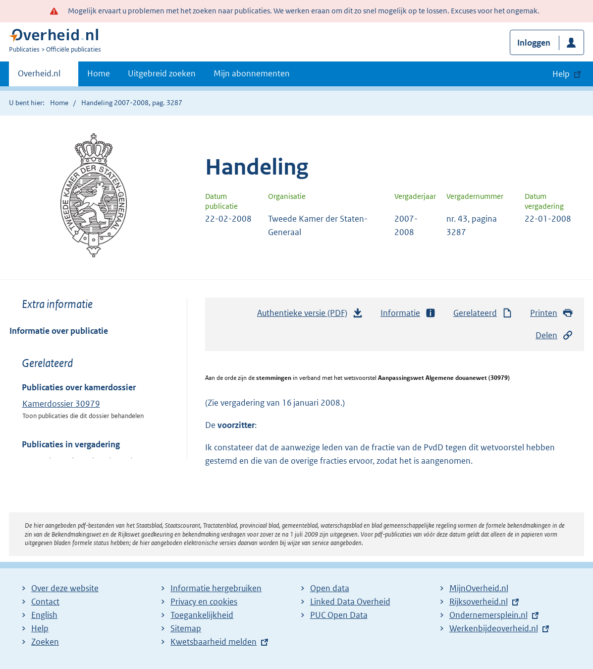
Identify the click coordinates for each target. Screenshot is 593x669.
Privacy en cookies (203, 601)
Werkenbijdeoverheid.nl (493, 628)
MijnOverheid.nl (478, 588)
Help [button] (561, 73)
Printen (551, 313)
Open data (329, 588)
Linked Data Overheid (350, 601)
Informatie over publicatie (58, 330)
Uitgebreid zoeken (162, 73)
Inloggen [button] (533, 42)
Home (98, 73)
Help (40, 628)
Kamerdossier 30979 (61, 403)
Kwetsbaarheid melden (213, 641)
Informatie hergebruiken (216, 588)
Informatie (408, 313)
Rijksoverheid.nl (478, 601)
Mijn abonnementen (252, 73)
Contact (45, 601)
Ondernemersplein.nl (488, 614)
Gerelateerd (483, 313)
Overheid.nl (39, 76)
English (44, 614)
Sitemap (185, 628)
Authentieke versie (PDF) (310, 315)
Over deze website (65, 588)
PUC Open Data (339, 614)
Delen (554, 335)
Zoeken (45, 641)
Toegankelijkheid (201, 614)
